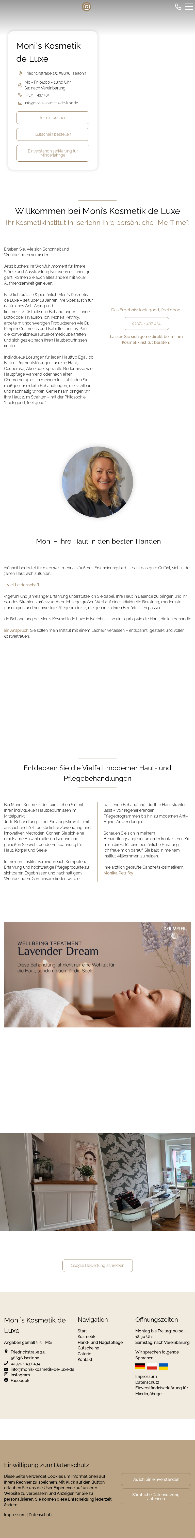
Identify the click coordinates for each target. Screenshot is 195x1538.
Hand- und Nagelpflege (100, 1342)
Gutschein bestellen (53, 134)
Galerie (84, 1353)
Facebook (20, 1380)
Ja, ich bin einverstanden (156, 1479)
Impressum (146, 1376)
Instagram (20, 1375)
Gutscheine (88, 1348)
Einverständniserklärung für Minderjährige (53, 153)
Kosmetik (86, 1336)
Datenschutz (147, 1382)
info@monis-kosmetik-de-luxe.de (51, 103)
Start (82, 1331)
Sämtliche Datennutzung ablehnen (156, 1496)
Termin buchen (53, 117)
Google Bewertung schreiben (97, 1265)
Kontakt (85, 1359)
